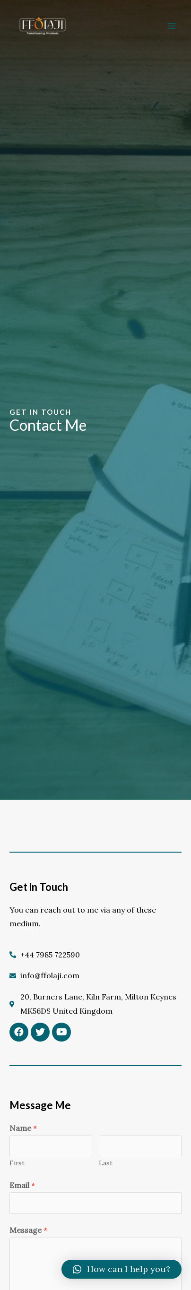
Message (28, 1230)
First (17, 1163)
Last (106, 1163)
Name (23, 1128)
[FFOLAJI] (42, 26)
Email (22, 1185)
